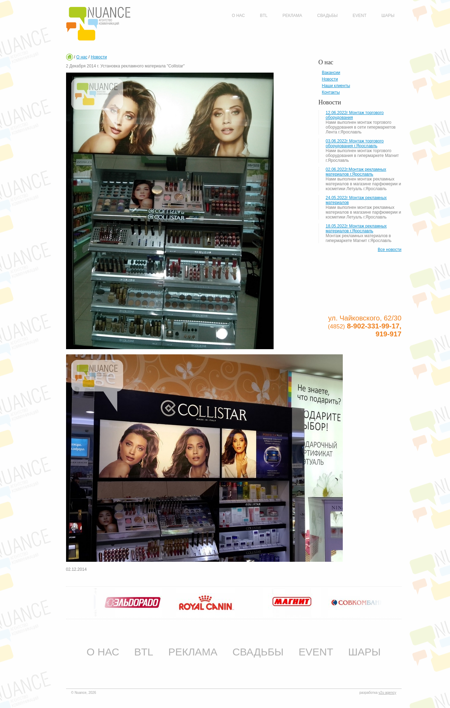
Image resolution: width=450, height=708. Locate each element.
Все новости (389, 249)
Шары (364, 652)
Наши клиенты (336, 85)
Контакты (331, 92)
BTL (143, 652)
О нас (82, 57)
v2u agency (387, 693)
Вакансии (331, 72)
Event (316, 652)
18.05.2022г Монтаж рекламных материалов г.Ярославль (356, 228)
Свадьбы (258, 652)
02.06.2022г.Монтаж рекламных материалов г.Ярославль (356, 172)
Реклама (192, 652)
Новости (99, 57)
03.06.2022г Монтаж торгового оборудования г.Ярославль (355, 143)
